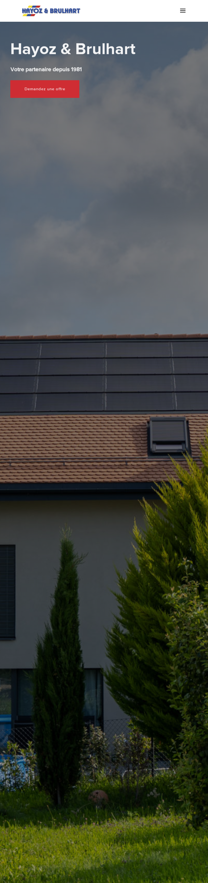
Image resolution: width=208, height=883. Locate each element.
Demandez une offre (44, 77)
